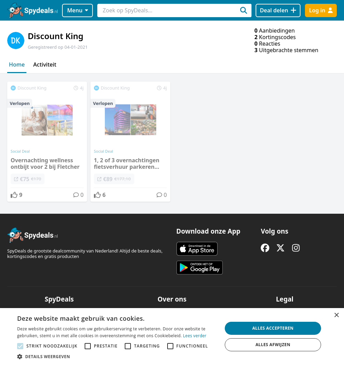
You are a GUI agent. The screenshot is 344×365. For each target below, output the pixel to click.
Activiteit (44, 64)
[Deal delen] (278, 10)
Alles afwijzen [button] (273, 345)
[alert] (172, 336)
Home (17, 64)
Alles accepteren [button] (273, 328)
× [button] (336, 315)
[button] (116, 356)
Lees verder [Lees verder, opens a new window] (195, 336)
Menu (77, 10)
